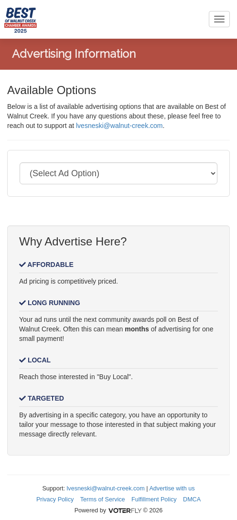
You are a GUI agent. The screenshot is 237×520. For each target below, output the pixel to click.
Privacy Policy (55, 499)
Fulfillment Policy (153, 499)
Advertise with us (171, 488)
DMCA (192, 499)
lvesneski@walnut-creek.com (119, 125)
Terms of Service (102, 499)
